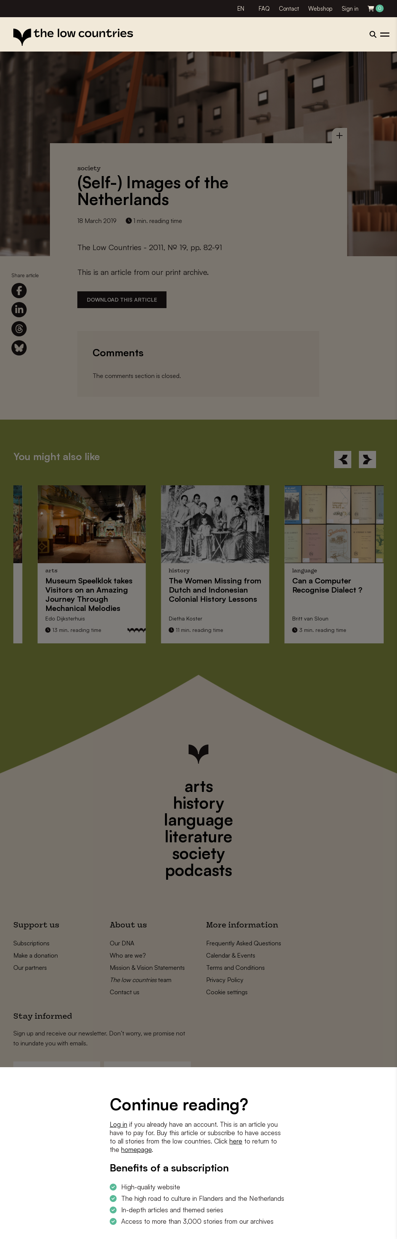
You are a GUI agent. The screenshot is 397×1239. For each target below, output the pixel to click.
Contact (289, 8)
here (235, 1141)
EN (240, 8)
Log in (118, 1124)
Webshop (320, 8)
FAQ (264, 8)
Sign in (350, 8)
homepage (136, 1149)
